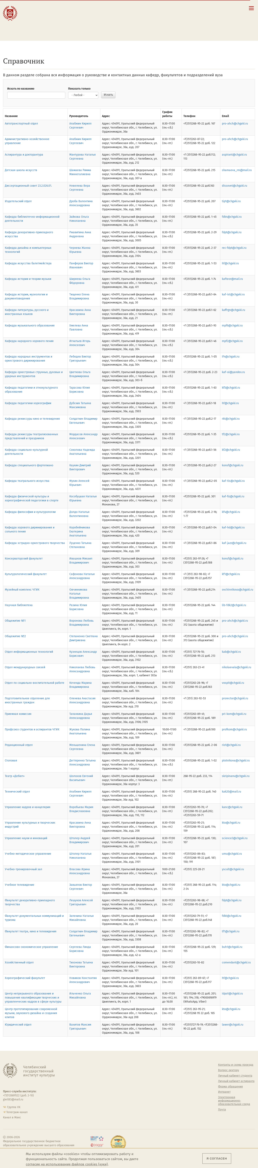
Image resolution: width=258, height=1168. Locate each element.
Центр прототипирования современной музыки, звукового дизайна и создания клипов (31, 1013)
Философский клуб (166, 1084)
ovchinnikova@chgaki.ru (237, 589)
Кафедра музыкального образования (30, 325)
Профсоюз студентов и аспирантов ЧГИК (32, 729)
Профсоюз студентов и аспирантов (169, 1091)
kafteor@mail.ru (232, 279)
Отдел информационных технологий (29, 652)
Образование (36, 11)
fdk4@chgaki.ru (232, 217)
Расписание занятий (145, 18)
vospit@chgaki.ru (233, 683)
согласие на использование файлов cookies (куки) (67, 1164)
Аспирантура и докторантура (24, 154)
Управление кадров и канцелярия (27, 807)
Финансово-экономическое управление (31, 947)
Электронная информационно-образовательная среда (152, 31)
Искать (108, 94)
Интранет (224, 1092)
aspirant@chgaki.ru (234, 154)
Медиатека (96, 1097)
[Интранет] (220, 8)
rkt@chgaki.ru (231, 418)
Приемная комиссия (18, 714)
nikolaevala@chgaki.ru (236, 667)
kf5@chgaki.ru (231, 387)
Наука (30, 16)
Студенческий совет (167, 1098)
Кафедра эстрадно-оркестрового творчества (35, 543)
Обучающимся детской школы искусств (82, 28)
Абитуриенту (79, 7)
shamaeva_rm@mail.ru (237, 170)
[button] (203, 8)
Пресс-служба (98, 1102)
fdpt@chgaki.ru (231, 232)
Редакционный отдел (19, 745)
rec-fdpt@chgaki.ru (234, 248)
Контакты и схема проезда (149, 14)
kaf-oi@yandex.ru (233, 372)
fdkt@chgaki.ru (231, 916)
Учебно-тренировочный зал (23, 869)
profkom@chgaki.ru (234, 729)
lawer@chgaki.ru (232, 1024)
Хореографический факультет (25, 978)
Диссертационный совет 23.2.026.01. (28, 185)
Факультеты (97, 1081)
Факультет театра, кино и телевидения (30, 931)
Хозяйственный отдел (19, 962)
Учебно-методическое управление (28, 853)
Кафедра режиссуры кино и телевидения (32, 418)
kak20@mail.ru (231, 791)
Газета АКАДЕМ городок (169, 1104)
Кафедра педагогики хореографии (28, 403)
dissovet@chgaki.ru (234, 185)
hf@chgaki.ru (230, 263)
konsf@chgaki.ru (232, 465)
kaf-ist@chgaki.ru (233, 294)
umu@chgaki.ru (232, 853)
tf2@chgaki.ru (231, 434)
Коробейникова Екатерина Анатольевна (79, 531)
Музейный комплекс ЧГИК (22, 589)
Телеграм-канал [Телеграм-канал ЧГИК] (17, 1112)
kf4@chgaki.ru (231, 512)
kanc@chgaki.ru (232, 807)
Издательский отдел (18, 201)
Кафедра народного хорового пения (29, 341)
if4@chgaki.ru (230, 356)
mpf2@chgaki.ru (232, 341)
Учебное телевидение (19, 885)
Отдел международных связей (25, 667)
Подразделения (99, 1075)
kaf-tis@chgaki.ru (233, 481)
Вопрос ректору (228, 1070)
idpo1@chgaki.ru (232, 993)
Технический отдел (17, 791)
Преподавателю (82, 20)
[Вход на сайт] (226, 8)
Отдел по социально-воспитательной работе (34, 683)
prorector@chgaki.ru (235, 698)
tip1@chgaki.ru (231, 201)
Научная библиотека (19, 605)
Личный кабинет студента (149, 21)
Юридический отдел (18, 1024)
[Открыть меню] (251, 10)
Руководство (97, 1070)
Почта (222, 1109)
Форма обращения (230, 1086)
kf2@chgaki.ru (231, 450)
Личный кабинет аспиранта (150, 25)
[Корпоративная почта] (214, 8)
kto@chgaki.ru (231, 822)
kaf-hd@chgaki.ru (233, 527)
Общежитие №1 (15, 620)
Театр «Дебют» (15, 776)
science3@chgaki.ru (235, 838)
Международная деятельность (39, 26)
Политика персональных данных (170, 1111)
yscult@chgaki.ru (233, 869)
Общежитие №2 (15, 636)
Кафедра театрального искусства (27, 481)
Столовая (11, 760)
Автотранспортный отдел (21, 123)
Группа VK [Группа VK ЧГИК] (13, 1107)
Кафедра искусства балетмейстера (28, 263)
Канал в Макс (12, 1117)
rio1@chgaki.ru (231, 745)
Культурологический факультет (26, 574)
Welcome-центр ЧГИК (168, 1070)
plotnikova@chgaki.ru (236, 760)
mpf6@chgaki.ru (232, 325)
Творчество (35, 20)
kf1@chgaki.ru (231, 574)
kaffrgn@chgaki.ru (233, 310)
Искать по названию (20, 88)
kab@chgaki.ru (231, 652)
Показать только (79, 88)
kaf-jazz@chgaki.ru (234, 543)
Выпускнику (79, 16)
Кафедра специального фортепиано (29, 465)
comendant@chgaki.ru (236, 962)
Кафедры (95, 1086)
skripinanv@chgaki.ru (236, 776)
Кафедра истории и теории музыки (28, 279)
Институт (33, 7)
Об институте (97, 1065)
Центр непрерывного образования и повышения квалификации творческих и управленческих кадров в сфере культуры (33, 997)
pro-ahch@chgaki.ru (235, 123)
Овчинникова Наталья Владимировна (79, 593)
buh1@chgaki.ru (232, 947)
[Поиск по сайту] (209, 8)
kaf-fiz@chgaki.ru (233, 496)
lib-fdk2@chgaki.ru (234, 605)
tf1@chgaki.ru (230, 931)
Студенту (76, 11)
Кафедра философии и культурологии (30, 512)
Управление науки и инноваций (26, 838)
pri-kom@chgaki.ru (234, 714)
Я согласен (217, 1158)
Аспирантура (97, 1092)
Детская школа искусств (21, 170)
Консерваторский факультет (24, 558)
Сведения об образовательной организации (152, 9)
